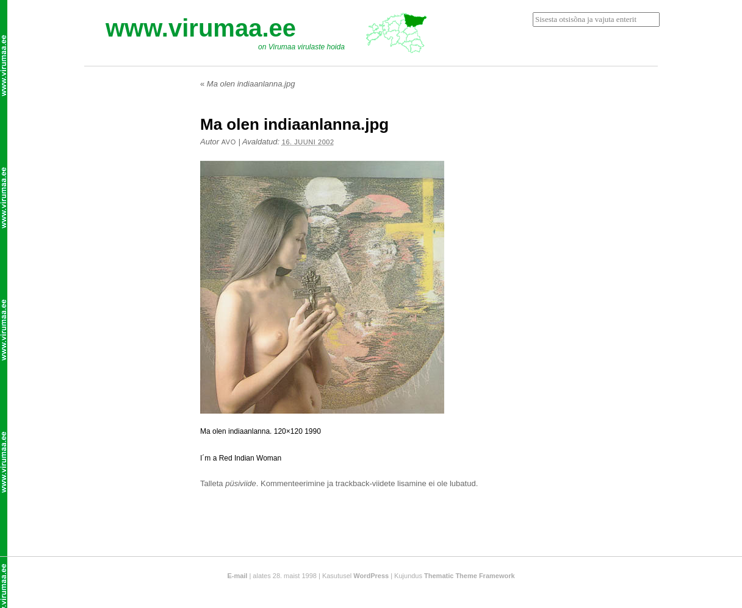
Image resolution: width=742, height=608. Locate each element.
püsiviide (240, 483)
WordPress (371, 575)
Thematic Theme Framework (469, 575)
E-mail (237, 575)
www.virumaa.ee (201, 28)
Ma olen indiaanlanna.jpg (247, 83)
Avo (229, 142)
